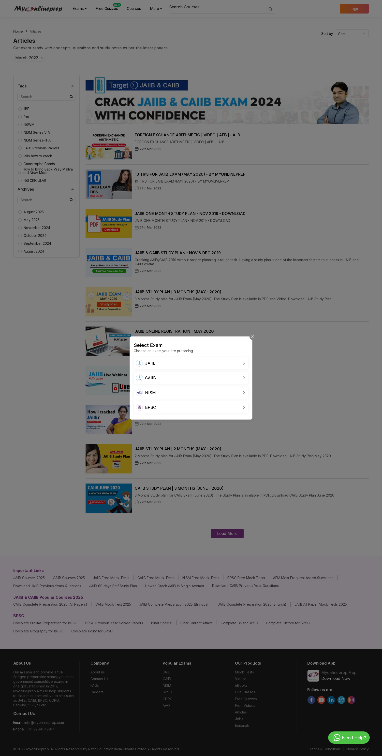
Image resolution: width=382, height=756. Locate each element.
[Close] (252, 336)
